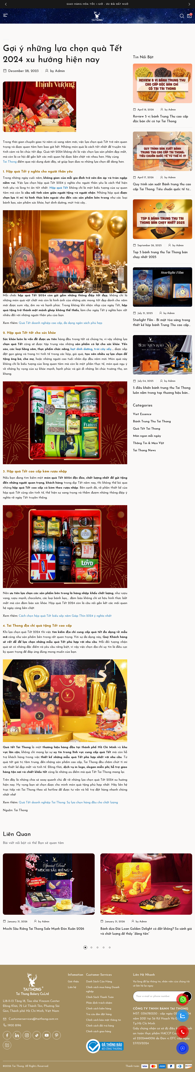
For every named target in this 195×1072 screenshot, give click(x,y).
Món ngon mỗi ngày (147, 436)
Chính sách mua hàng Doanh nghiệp (102, 989)
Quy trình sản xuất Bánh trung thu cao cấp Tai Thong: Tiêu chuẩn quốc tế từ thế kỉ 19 (161, 187)
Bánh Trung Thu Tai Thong (152, 422)
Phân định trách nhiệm (99, 1003)
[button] (6, 4)
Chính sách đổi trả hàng (100, 1025)
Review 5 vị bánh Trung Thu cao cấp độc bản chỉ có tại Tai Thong (161, 119)
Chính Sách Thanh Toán (100, 997)
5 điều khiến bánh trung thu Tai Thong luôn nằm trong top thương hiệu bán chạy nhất (162, 391)
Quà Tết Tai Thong (146, 429)
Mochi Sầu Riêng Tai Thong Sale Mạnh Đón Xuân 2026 (46, 929)
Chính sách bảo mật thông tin (103, 1020)
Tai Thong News (144, 451)
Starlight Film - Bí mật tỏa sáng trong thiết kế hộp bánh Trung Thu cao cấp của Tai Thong (162, 323)
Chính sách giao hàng (98, 1031)
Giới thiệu (73, 981)
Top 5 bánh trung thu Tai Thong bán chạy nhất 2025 (161, 255)
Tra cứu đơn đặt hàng (99, 1014)
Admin (60, 71)
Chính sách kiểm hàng (98, 1008)
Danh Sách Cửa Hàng (99, 981)
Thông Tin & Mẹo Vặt (148, 444)
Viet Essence (142, 415)
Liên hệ (72, 987)
